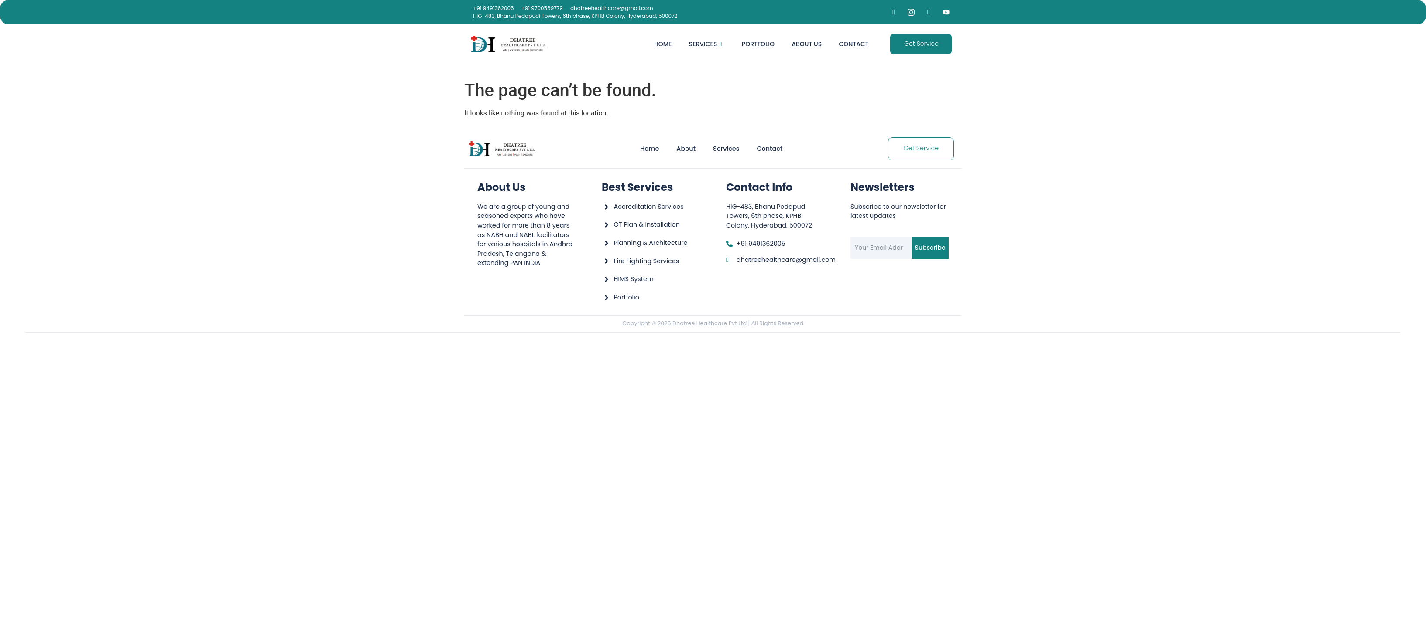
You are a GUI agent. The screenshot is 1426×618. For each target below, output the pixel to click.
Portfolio (757, 44)
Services (704, 44)
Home (662, 44)
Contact (853, 44)
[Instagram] (911, 12)
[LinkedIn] (928, 12)
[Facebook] (893, 12)
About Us (806, 44)
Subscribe (930, 247)
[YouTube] (946, 12)
